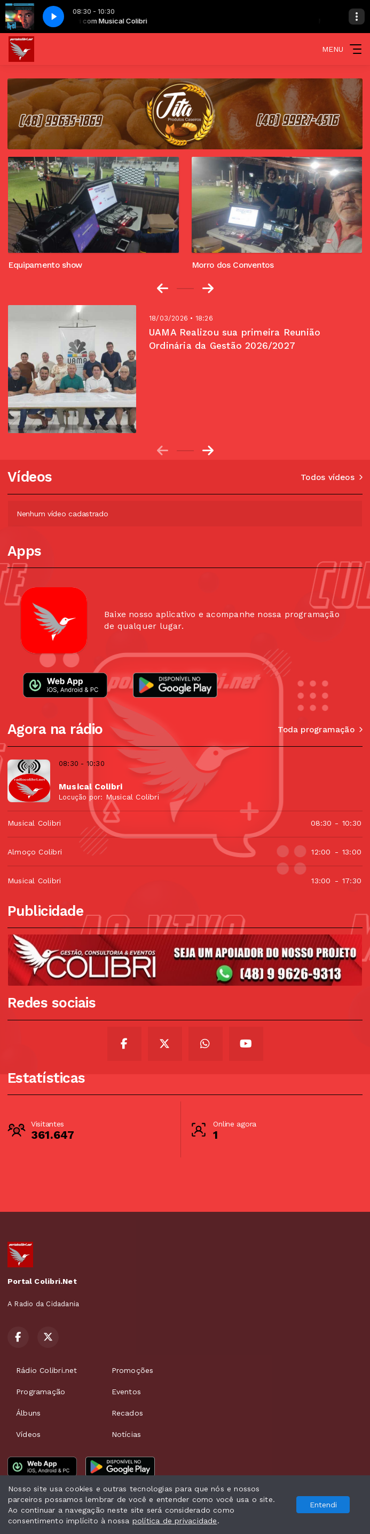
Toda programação (320, 729)
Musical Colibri (132, 797)
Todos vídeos (332, 477)
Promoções (133, 1370)
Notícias (126, 1434)
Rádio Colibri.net (46, 1370)
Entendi (323, 1504)
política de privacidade (174, 1520)
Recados (127, 1413)
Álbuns (28, 1413)
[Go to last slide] (162, 288)
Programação (40, 1391)
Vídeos (28, 1434)
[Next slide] (208, 288)
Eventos (126, 1391)
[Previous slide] (162, 451)
